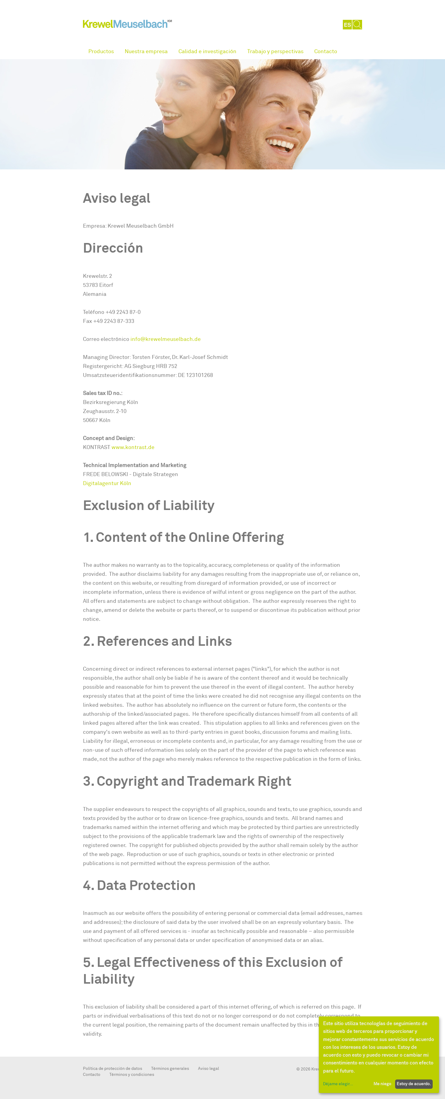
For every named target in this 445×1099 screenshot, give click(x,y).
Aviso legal (208, 1068)
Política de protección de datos (112, 1068)
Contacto (325, 51)
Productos (101, 51)
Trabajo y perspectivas (275, 51)
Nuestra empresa (146, 51)
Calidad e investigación (207, 51)
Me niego (382, 1083)
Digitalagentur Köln (107, 483)
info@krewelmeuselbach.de (165, 339)
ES (347, 24)
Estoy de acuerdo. (414, 1083)
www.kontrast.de (132, 447)
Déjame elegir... (338, 1083)
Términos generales (170, 1068)
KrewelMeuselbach (127, 25)
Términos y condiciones (131, 1074)
